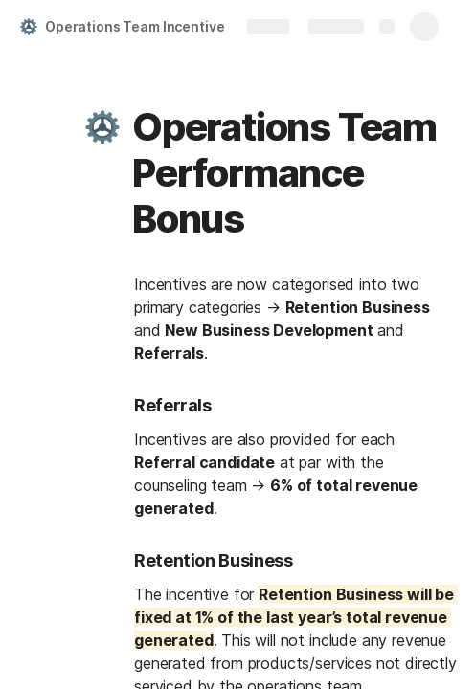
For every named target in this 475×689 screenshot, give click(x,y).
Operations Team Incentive (135, 26)
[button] (102, 127)
